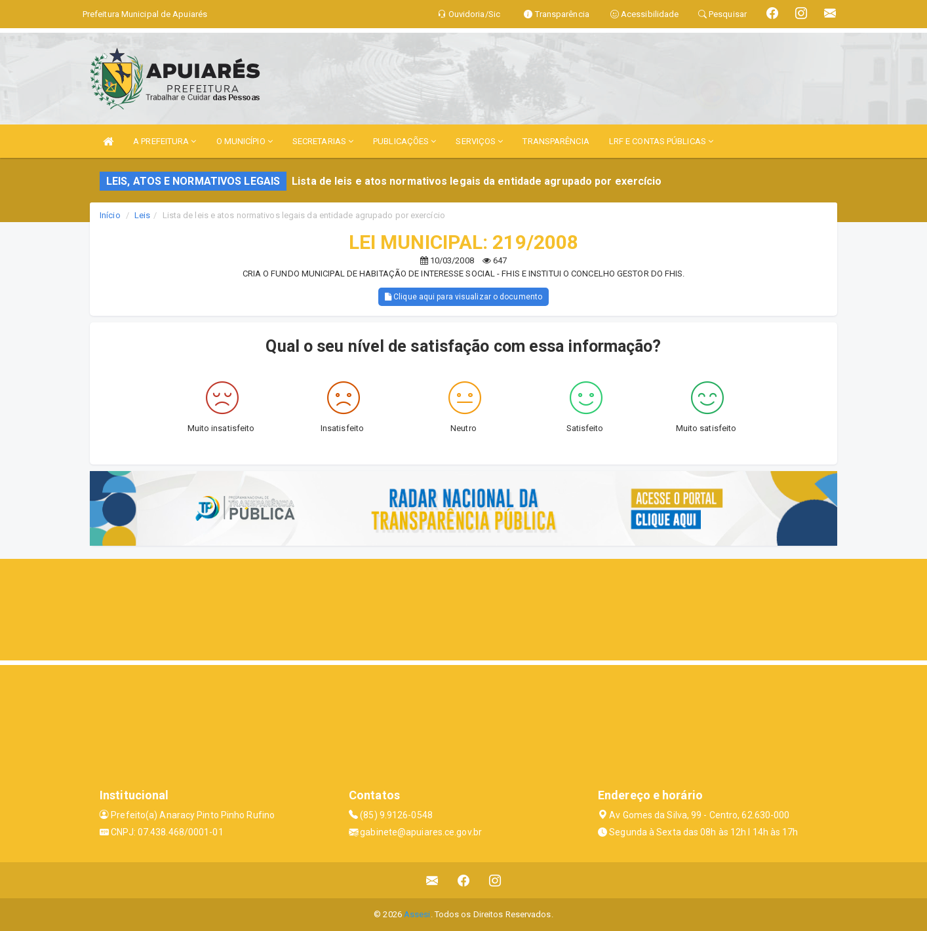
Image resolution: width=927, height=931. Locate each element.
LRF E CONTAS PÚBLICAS (661, 141)
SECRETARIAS (322, 141)
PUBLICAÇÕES (404, 141)
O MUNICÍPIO (244, 141)
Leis (142, 215)
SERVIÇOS (479, 141)
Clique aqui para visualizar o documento (463, 296)
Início (110, 215)
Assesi (417, 914)
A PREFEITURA (164, 141)
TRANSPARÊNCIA (556, 141)
